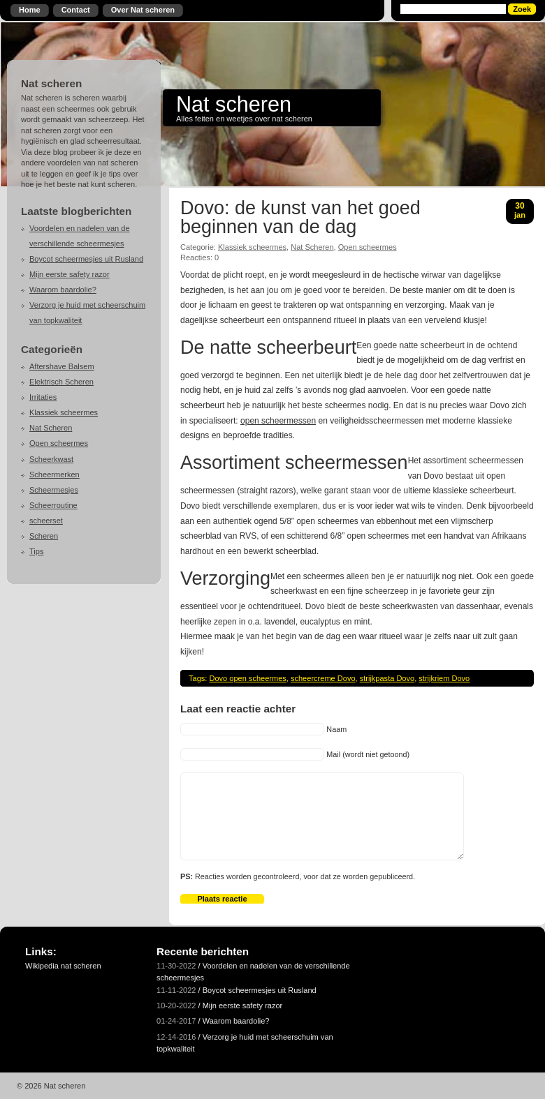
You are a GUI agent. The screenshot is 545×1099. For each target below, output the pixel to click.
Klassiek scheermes (63, 412)
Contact (75, 10)
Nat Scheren (50, 428)
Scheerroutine (53, 505)
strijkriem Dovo (444, 678)
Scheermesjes (53, 490)
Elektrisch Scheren (61, 381)
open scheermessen (278, 421)
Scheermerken (54, 474)
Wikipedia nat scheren (63, 966)
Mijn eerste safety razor (69, 274)
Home (30, 10)
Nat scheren (233, 104)
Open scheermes (58, 443)
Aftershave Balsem (61, 366)
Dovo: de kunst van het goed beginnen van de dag (300, 218)
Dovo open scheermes (247, 678)
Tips (36, 551)
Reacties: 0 (199, 257)
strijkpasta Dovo (387, 678)
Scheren (43, 536)
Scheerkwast (51, 459)
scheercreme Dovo (323, 678)
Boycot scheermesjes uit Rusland (86, 259)
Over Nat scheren (143, 10)
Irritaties (43, 397)
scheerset (46, 520)
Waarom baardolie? (62, 289)
